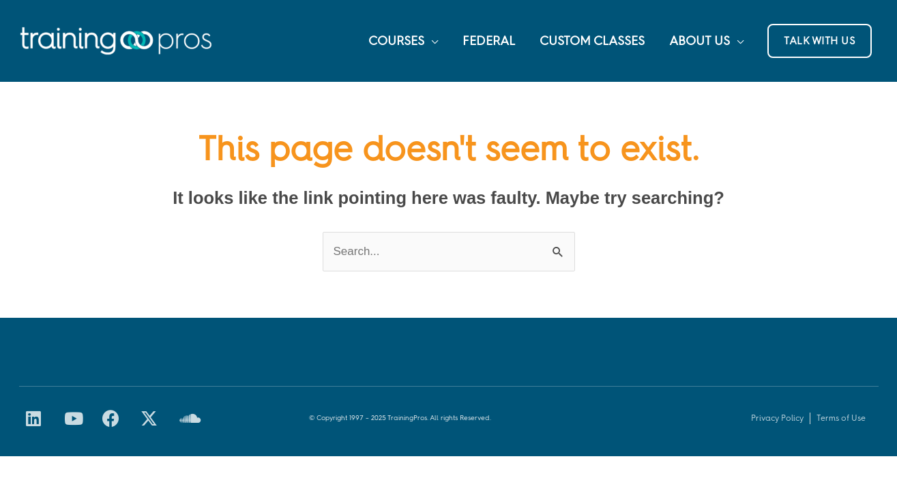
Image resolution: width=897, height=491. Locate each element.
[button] (819, 41)
